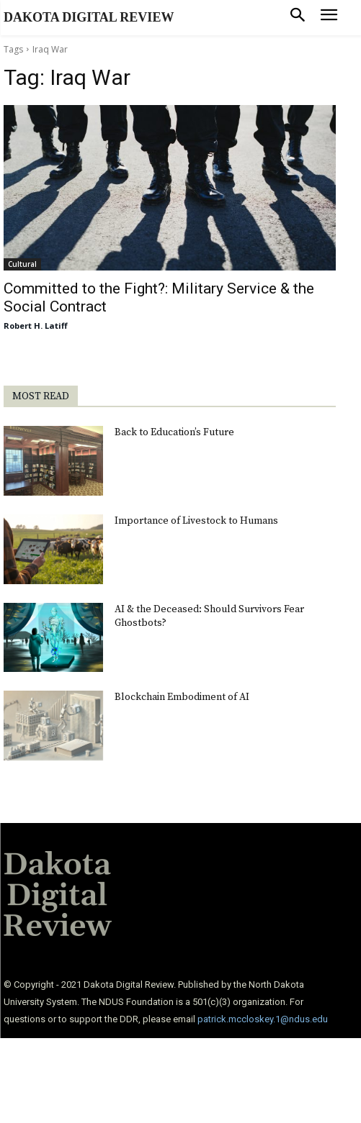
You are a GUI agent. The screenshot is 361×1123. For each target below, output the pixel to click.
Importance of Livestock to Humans (196, 520)
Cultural (22, 264)
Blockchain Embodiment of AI (182, 697)
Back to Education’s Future (174, 432)
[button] (297, 17)
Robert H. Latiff (36, 325)
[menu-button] (329, 17)
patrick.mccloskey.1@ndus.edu (262, 1019)
